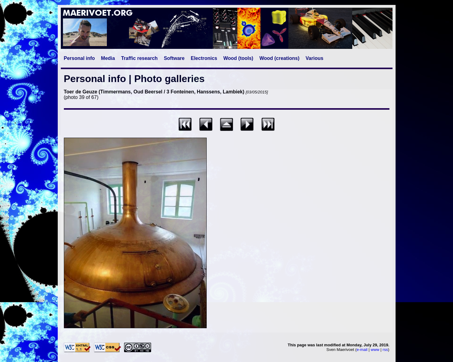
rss (385, 349)
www (375, 349)
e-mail (362, 349)
